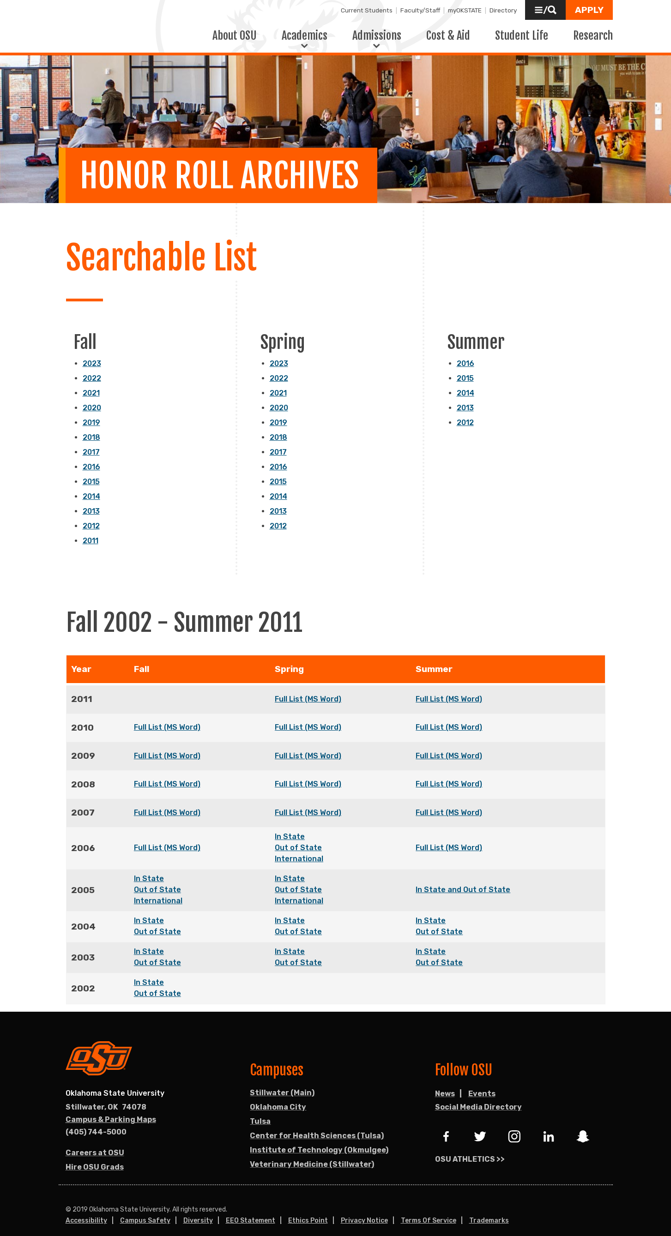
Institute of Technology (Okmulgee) (319, 1138)
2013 (91, 500)
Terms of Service (428, 1209)
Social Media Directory (478, 1096)
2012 (91, 514)
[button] (545, 10)
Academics (304, 30)
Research (593, 30)
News (445, 1082)
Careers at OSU (95, 1141)
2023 (92, 352)
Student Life (521, 30)
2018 (91, 426)
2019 (91, 411)
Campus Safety (145, 1209)
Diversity (198, 1209)
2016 (91, 455)
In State (290, 825)
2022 (92, 367)
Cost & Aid (448, 30)
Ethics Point (308, 1209)
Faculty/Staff (420, 10)
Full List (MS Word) (308, 688)
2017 (91, 441)
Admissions (376, 30)
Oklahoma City (278, 1096)
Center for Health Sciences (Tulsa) (317, 1124)
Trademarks (489, 1209)
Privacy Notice (364, 1209)
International (299, 847)
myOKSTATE (465, 10)
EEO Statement (250, 1209)
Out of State (298, 836)
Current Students (367, 10)
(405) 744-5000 (96, 1120)
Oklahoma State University (115, 1082)
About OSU (234, 30)
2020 (92, 396)
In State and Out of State (463, 878)
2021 (91, 382)
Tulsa (260, 1110)
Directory (503, 10)
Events (482, 1082)
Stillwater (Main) (282, 1081)
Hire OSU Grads (95, 1156)
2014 (91, 485)
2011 (90, 529)
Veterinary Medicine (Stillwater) (312, 1153)
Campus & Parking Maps (111, 1108)
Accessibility (86, 1209)
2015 (91, 470)
